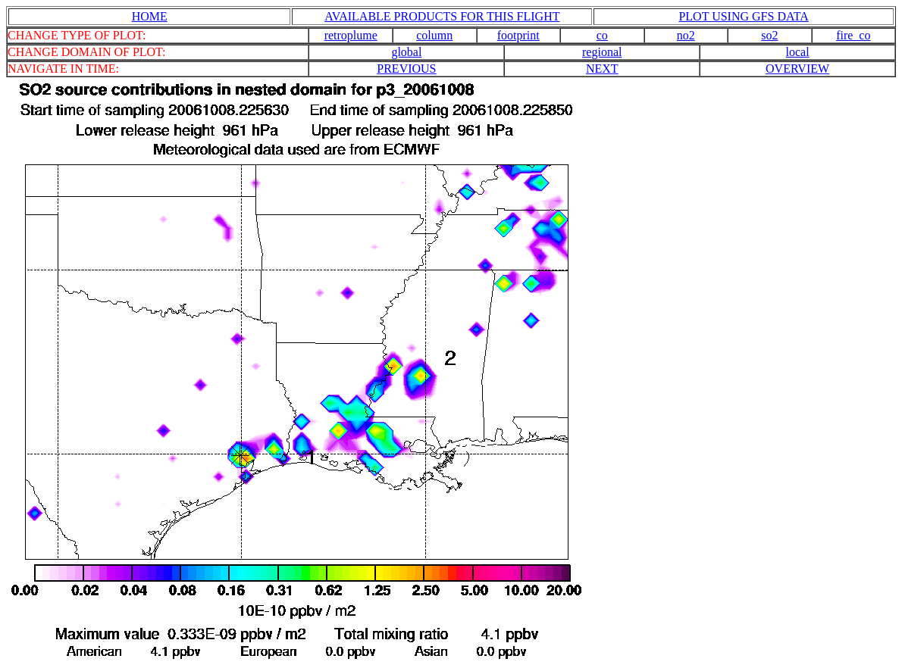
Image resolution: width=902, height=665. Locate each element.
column (434, 35)
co (602, 35)
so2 (769, 35)
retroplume (350, 35)
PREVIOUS (406, 68)
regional (602, 51)
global (406, 51)
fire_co (853, 35)
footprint (518, 35)
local (798, 51)
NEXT (602, 68)
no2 (686, 35)
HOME (150, 16)
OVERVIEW (797, 68)
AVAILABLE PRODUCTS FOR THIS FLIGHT (441, 16)
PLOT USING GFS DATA (743, 16)
